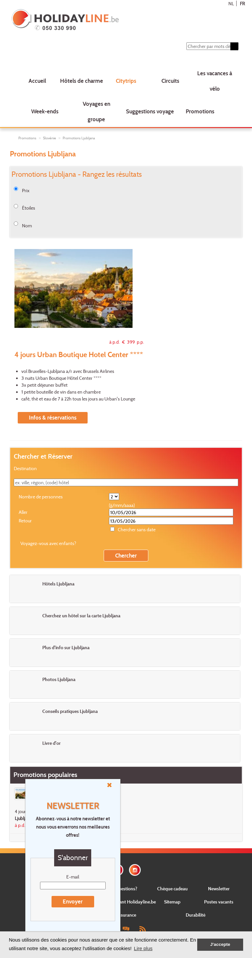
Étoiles (28, 208)
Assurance (126, 915)
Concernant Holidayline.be (129, 901)
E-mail (72, 876)
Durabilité (195, 915)
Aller (23, 512)
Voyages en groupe (96, 111)
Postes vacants (218, 901)
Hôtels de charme (81, 80)
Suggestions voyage (150, 111)
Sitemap (172, 901)
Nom (27, 225)
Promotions (200, 111)
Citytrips (126, 80)
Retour (25, 520)
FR (242, 3)
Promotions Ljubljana (79, 138)
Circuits (170, 80)
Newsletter (219, 888)
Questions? (126, 888)
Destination (25, 468)
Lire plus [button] (143, 948)
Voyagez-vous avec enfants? (48, 543)
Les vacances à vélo (214, 81)
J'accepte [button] (220, 944)
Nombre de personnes (41, 496)
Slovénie (49, 138)
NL (231, 3)
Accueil (37, 80)
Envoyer (73, 901)
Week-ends (44, 111)
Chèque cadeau (172, 888)
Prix (26, 190)
